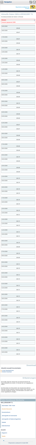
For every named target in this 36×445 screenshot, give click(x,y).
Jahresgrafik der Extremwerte (9, 415)
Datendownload (6, 425)
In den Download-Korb (8, 370)
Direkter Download (7, 372)
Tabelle (3, 436)
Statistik (4, 422)
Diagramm (4, 433)
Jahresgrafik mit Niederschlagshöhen (11, 419)
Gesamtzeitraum (6, 412)
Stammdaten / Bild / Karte (8, 405)
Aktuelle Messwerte (7, 409)
